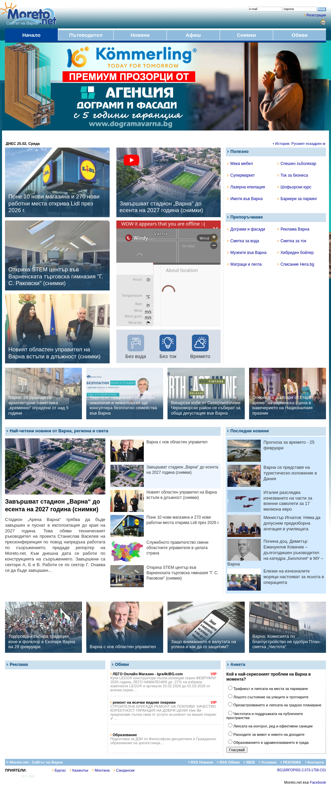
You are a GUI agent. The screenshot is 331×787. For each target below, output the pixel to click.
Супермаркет (241, 175)
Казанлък (79, 770)
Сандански (124, 770)
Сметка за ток (292, 241)
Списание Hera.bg (296, 264)
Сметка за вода (243, 241)
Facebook (318, 782)
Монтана (101, 770)
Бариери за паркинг (297, 198)
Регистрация (316, 15)
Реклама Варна (293, 229)
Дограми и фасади (246, 229)
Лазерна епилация (246, 187)
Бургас (59, 770)
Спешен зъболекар (297, 163)
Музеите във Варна (246, 252)
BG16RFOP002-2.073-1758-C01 (301, 770)
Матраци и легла (244, 264)
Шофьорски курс (294, 187)
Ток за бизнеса (293, 175)
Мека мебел (240, 163)
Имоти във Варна (245, 198)
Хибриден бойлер (296, 252)
